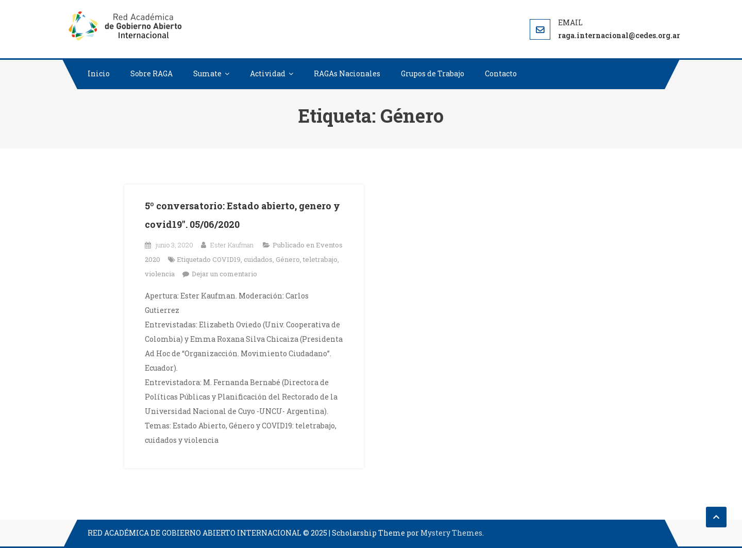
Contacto (501, 73)
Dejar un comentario (224, 273)
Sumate (207, 73)
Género (288, 259)
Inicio (99, 73)
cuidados (258, 259)
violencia (160, 273)
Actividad (267, 73)
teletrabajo (320, 259)
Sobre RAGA (151, 73)
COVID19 (226, 259)
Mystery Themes (451, 533)
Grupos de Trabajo (432, 73)
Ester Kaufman (232, 245)
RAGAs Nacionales (347, 73)
